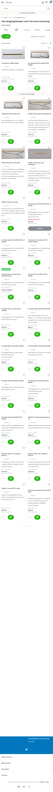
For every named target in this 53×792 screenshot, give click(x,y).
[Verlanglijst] (46, 2)
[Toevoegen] (11, 88)
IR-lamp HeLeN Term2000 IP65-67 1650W (39, 204)
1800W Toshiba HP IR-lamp (11, 488)
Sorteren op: (34, 36)
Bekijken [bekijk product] (40, 228)
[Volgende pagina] (30, 526)
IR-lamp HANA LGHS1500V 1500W (39, 309)
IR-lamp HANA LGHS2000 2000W (13, 346)
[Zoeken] (26, 9)
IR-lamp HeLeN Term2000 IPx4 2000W (12, 418)
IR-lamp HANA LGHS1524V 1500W (39, 346)
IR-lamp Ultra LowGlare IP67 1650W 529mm (37, 240)
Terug (4, 17)
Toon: (43, 43)
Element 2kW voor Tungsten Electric (11, 454)
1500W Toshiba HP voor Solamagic (36, 163)
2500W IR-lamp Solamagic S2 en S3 (39, 418)
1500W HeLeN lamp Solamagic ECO (39, 114)
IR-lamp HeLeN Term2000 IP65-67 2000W (13, 240)
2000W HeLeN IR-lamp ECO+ (11, 162)
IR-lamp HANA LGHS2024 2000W (13, 381)
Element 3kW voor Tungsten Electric (37, 454)
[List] (50, 43)
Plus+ (47, 782)
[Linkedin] (26, 750)
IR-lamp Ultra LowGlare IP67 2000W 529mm (11, 275)
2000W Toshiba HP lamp (10, 202)
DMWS (42, 782)
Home (10, 17)
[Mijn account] (43, 2)
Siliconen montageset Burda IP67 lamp (39, 491)
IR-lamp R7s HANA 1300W (10, 63)
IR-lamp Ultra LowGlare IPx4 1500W (37, 275)
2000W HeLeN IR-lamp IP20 (11, 114)
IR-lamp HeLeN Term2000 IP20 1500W (38, 64)
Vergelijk (5, 67)
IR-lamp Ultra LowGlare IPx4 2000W (11, 309)
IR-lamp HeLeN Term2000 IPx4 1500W (38, 381)
